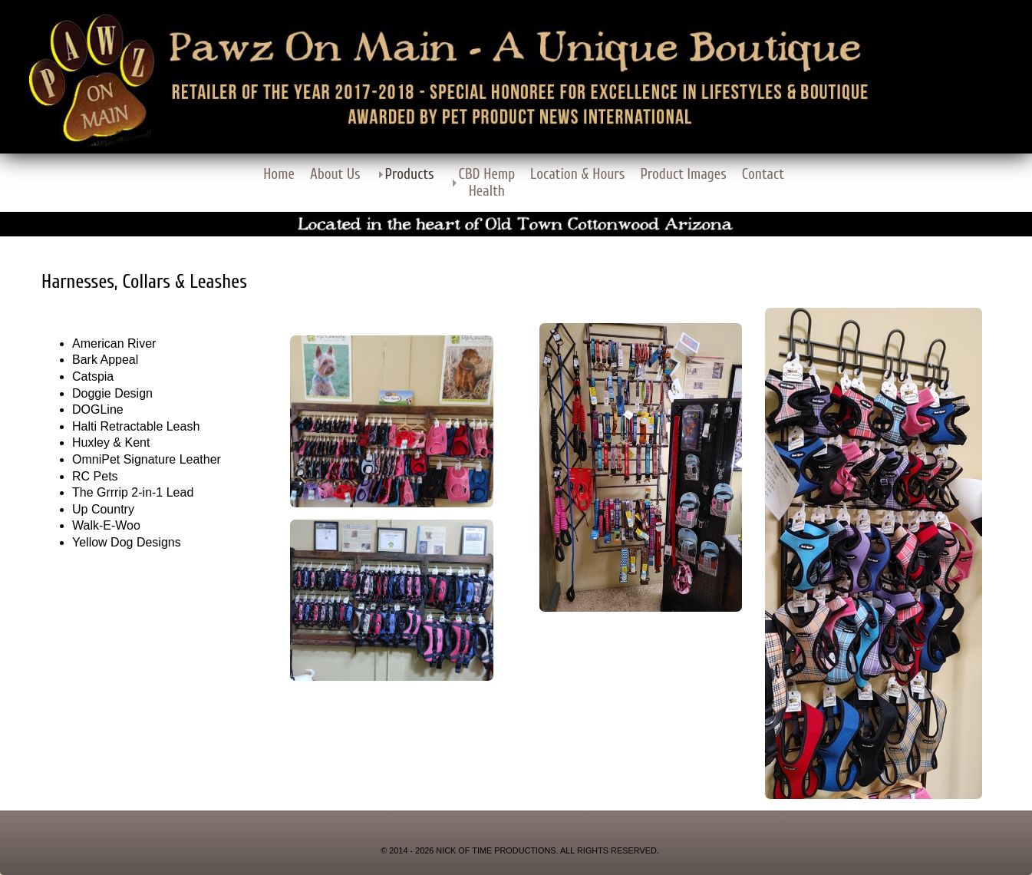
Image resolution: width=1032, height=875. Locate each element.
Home (279, 174)
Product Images (683, 174)
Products (409, 174)
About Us (335, 174)
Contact (763, 174)
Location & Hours (577, 174)
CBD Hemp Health (487, 183)
